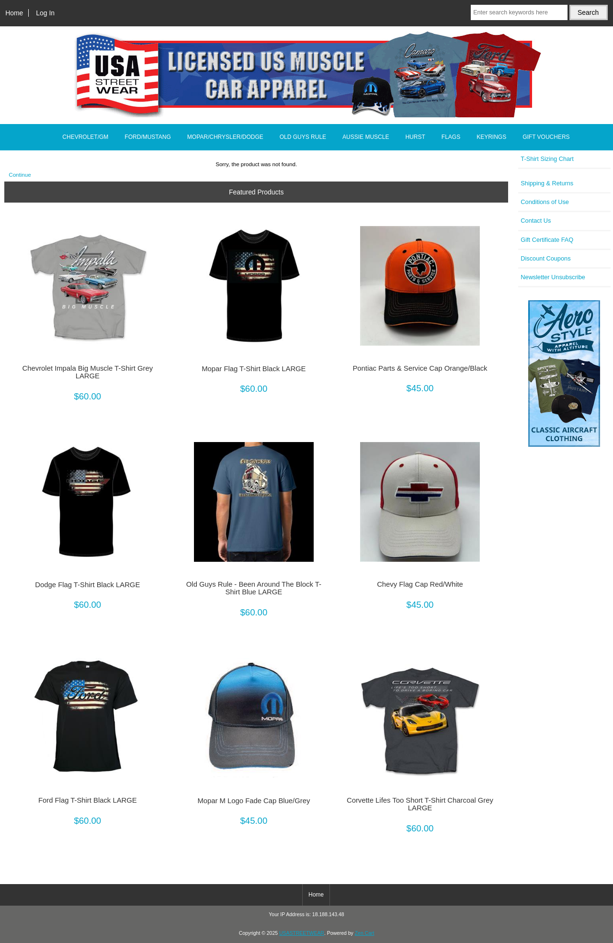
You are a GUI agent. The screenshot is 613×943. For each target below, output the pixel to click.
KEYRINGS (491, 137)
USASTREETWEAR (301, 933)
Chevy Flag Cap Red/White (420, 584)
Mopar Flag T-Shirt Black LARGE (254, 369)
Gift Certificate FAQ (547, 239)
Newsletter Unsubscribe (553, 277)
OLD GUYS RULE (303, 137)
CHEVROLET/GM (85, 137)
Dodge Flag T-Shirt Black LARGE (87, 585)
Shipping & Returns (547, 183)
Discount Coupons (545, 258)
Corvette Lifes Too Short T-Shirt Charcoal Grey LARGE (420, 804)
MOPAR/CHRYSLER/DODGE (225, 137)
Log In (45, 13)
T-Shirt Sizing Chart (547, 158)
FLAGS (451, 137)
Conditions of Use (545, 201)
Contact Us (536, 220)
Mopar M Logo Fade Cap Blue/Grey (253, 801)
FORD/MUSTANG (147, 137)
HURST (415, 137)
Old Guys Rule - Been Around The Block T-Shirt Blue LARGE (253, 588)
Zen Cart (365, 933)
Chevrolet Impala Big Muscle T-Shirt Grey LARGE (88, 372)
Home (14, 13)
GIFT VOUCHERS (545, 137)
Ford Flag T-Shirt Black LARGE (87, 800)
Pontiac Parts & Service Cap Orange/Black (419, 368)
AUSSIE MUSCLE (365, 137)
